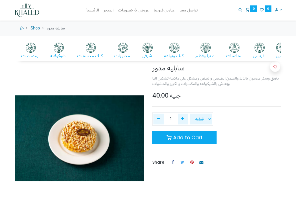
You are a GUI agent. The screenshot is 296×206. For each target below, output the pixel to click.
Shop (35, 28)
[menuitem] (92, 10)
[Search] (239, 9)
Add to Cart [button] (185, 137)
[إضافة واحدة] (183, 119)
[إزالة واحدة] (158, 119)
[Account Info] (277, 9)
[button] (275, 67)
